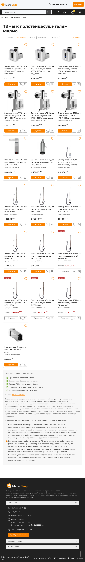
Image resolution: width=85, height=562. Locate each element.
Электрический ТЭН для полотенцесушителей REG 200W (15, 304)
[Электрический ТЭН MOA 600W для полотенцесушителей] (69, 148)
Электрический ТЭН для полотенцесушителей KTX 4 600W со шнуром (69, 117)
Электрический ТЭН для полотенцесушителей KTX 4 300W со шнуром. (42, 117)
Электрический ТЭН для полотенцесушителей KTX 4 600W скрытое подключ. (15, 70)
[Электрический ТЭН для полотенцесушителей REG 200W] (15, 288)
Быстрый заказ (21, 84)
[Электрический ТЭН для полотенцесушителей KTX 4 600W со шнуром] (69, 101)
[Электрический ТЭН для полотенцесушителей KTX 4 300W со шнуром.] (42, 101)
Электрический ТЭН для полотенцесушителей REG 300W (42, 304)
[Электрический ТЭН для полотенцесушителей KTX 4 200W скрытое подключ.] (69, 54)
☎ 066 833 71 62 (18, 395)
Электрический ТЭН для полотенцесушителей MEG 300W (15, 257)
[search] (27, 12)
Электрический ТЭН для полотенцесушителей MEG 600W (42, 257)
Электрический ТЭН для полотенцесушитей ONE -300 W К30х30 (15, 163)
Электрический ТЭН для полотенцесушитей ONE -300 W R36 (42, 163)
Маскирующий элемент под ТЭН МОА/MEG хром (15, 351)
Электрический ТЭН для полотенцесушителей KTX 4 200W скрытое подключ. (69, 70)
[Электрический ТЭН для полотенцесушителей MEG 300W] (15, 241)
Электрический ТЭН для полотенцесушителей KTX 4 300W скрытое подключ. (42, 70)
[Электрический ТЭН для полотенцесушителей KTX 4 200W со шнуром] (15, 101)
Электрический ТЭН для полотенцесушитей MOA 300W (15, 210)
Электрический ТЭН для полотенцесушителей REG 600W (69, 304)
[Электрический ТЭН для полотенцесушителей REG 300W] (42, 288)
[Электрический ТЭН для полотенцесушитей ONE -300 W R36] (42, 148)
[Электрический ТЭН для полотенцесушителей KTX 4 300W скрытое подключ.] (42, 54)
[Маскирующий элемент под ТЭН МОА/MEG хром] (15, 335)
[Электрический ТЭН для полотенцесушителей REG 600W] (69, 288)
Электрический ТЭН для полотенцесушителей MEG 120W (42, 210)
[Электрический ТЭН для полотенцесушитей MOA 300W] (15, 194)
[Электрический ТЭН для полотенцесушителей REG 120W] (69, 241)
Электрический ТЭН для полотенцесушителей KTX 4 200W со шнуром (15, 117)
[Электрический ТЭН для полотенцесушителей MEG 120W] (42, 194)
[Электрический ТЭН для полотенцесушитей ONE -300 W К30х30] (15, 148)
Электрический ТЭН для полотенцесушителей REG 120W (69, 257)
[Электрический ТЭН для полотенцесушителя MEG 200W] (69, 194)
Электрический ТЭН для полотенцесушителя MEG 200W (69, 210)
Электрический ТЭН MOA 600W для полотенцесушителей (69, 163)
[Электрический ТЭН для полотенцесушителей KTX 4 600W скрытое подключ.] (15, 54)
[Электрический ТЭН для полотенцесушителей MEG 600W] (42, 241)
